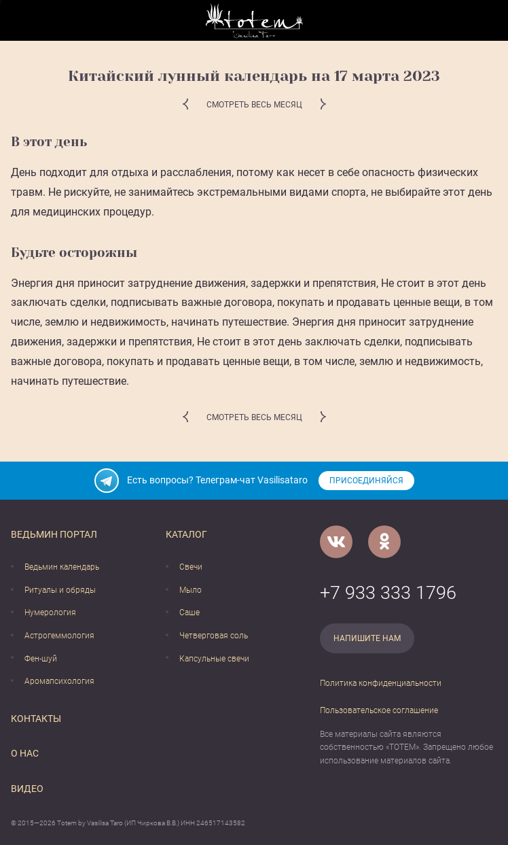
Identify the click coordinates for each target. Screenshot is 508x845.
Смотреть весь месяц (254, 104)
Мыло (190, 590)
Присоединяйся (366, 480)
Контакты (36, 718)
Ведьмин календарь (61, 567)
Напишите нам (367, 638)
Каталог (186, 534)
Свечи (190, 567)
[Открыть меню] (21, 20)
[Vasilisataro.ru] (254, 20)
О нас (25, 753)
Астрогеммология (59, 635)
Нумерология (50, 612)
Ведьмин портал (54, 534)
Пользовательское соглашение (379, 710)
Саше (189, 612)
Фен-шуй (40, 658)
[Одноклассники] (384, 541)
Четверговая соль (213, 635)
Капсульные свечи (214, 658)
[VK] (336, 541)
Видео (27, 788)
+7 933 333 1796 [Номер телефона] (388, 593)
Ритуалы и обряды (60, 590)
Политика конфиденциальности (380, 683)
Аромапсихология (59, 681)
